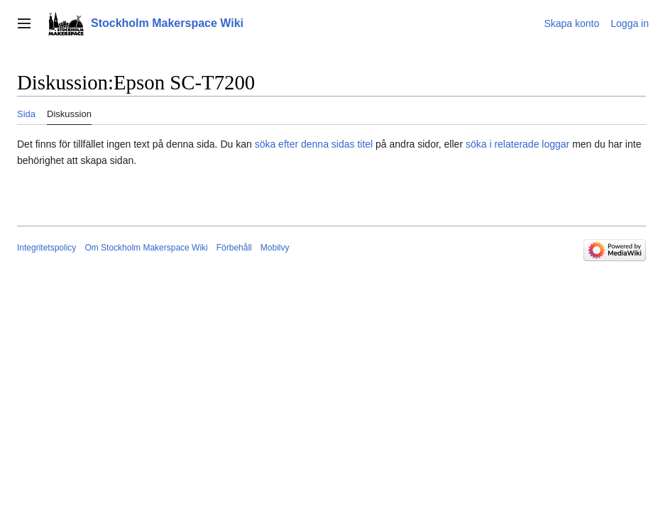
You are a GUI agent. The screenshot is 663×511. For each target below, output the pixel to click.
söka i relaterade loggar (517, 144)
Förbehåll (234, 248)
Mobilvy (275, 248)
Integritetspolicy (46, 248)
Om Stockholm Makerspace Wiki (145, 248)
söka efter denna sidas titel (314, 144)
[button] (24, 23)
